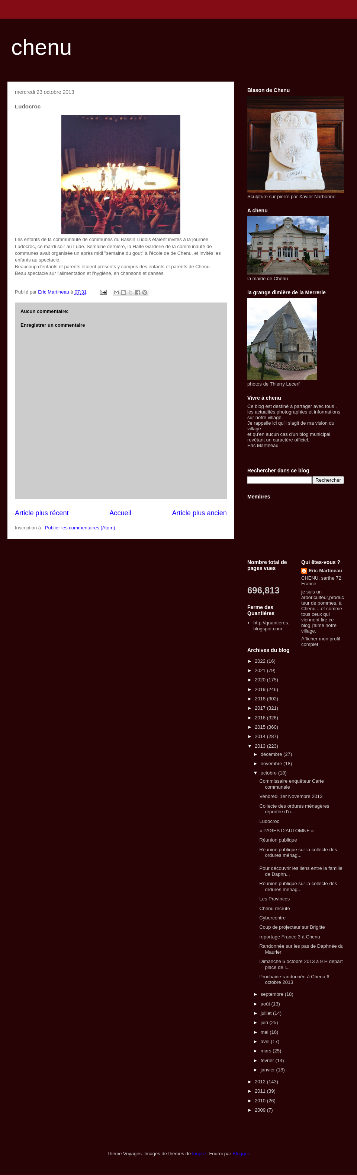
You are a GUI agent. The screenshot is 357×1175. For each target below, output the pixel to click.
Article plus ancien (199, 513)
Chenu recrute (274, 908)
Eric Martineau (325, 570)
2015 (261, 727)
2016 (261, 717)
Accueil (120, 513)
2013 (261, 746)
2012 (261, 1081)
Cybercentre (272, 918)
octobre (269, 773)
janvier (268, 1070)
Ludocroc (269, 821)
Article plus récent (42, 513)
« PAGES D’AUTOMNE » (286, 830)
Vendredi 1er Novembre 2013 (290, 796)
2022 (261, 661)
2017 (261, 708)
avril (266, 1041)
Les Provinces (274, 899)
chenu (41, 47)
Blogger (240, 1153)
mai (265, 1032)
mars (267, 1051)
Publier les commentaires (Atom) (80, 528)
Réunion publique (278, 840)
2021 (261, 670)
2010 (261, 1100)
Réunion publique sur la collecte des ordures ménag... (298, 852)
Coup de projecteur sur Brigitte (292, 927)
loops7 (199, 1153)
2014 (261, 736)
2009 (261, 1110)
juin (265, 1022)
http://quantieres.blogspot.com (271, 625)
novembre (272, 763)
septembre (273, 994)
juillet (267, 1013)
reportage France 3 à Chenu (289, 937)
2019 (261, 689)
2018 (261, 698)
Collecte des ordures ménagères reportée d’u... (294, 809)
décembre (272, 754)
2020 (261, 679)
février (268, 1060)
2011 (261, 1091)
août (266, 1004)
